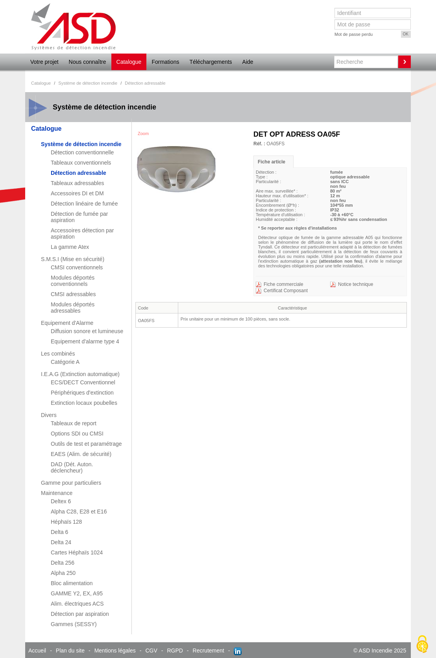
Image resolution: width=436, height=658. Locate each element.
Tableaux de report (73, 423)
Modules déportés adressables (72, 307)
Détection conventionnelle (82, 152)
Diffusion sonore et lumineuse (87, 331)
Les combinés (58, 353)
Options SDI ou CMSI (77, 433)
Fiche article (271, 162)
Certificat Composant (286, 290)
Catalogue (129, 62)
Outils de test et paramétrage (86, 444)
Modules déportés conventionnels (72, 280)
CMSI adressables (73, 294)
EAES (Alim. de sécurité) (81, 454)
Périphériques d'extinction (82, 392)
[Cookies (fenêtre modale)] (422, 644)
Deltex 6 (61, 501)
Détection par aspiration (80, 614)
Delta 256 (62, 563)
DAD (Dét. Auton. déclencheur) (72, 467)
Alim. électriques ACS (77, 604)
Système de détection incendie (81, 144)
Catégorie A (65, 362)
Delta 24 (61, 542)
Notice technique (355, 284)
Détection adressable (78, 173)
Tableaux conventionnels (81, 162)
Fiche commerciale (283, 284)
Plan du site (70, 650)
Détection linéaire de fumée (84, 203)
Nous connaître (87, 62)
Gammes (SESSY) (74, 624)
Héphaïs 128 (66, 522)
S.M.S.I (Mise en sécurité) (72, 259)
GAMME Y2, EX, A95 (77, 593)
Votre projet (44, 62)
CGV (151, 650)
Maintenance (56, 493)
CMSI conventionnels (77, 267)
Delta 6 (59, 532)
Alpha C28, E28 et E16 (79, 511)
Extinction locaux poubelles (84, 403)
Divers (49, 415)
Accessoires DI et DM (77, 193)
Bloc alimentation (72, 583)
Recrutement (208, 650)
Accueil (37, 650)
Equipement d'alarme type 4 (85, 341)
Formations (165, 62)
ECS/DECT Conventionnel (83, 382)
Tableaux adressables (77, 183)
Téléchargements (210, 62)
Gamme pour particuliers (71, 483)
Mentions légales (115, 650)
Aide (247, 62)
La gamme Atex (70, 247)
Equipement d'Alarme (67, 323)
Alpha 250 (63, 573)
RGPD (175, 650)
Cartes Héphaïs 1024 (77, 552)
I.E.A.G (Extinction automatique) (80, 374)
